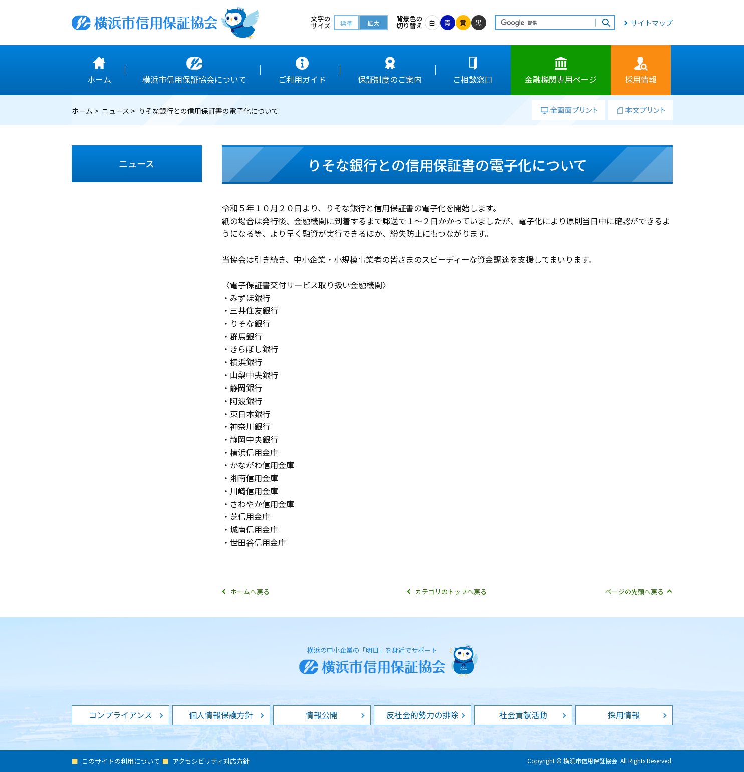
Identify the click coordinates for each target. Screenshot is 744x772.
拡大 (373, 23)
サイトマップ (652, 23)
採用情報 (624, 715)
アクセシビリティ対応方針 (211, 761)
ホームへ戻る (250, 591)
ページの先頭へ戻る (634, 591)
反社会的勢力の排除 (422, 715)
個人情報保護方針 (221, 715)
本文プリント (640, 110)
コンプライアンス (120, 715)
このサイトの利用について (121, 761)
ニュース (115, 111)
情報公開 (322, 715)
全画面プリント (568, 110)
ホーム (82, 111)
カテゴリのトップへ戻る (451, 591)
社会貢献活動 (523, 715)
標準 (346, 23)
